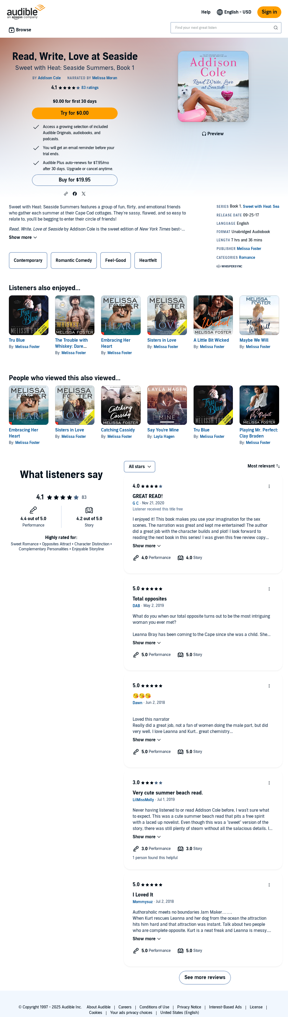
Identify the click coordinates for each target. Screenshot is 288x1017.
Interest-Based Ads (225, 1007)
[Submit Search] (276, 27)
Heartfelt (148, 260)
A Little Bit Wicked (211, 340)
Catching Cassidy (118, 430)
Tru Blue (17, 340)
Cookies (95, 1012)
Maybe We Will (254, 340)
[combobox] (226, 27)
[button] (66, 193)
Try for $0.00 (75, 113)
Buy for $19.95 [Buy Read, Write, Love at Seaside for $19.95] (75, 180)
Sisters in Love (161, 340)
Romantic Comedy (74, 260)
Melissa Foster (27, 346)
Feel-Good (115, 260)
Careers (125, 1007)
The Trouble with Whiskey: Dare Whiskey (71, 346)
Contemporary (28, 260)
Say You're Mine (163, 430)
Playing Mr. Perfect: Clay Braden (259, 433)
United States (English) (179, 1012)
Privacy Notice (189, 1007)
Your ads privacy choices (131, 1012)
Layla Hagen (164, 436)
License (256, 1007)
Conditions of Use (154, 1007)
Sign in (269, 12)
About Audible (98, 1007)
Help (205, 12)
